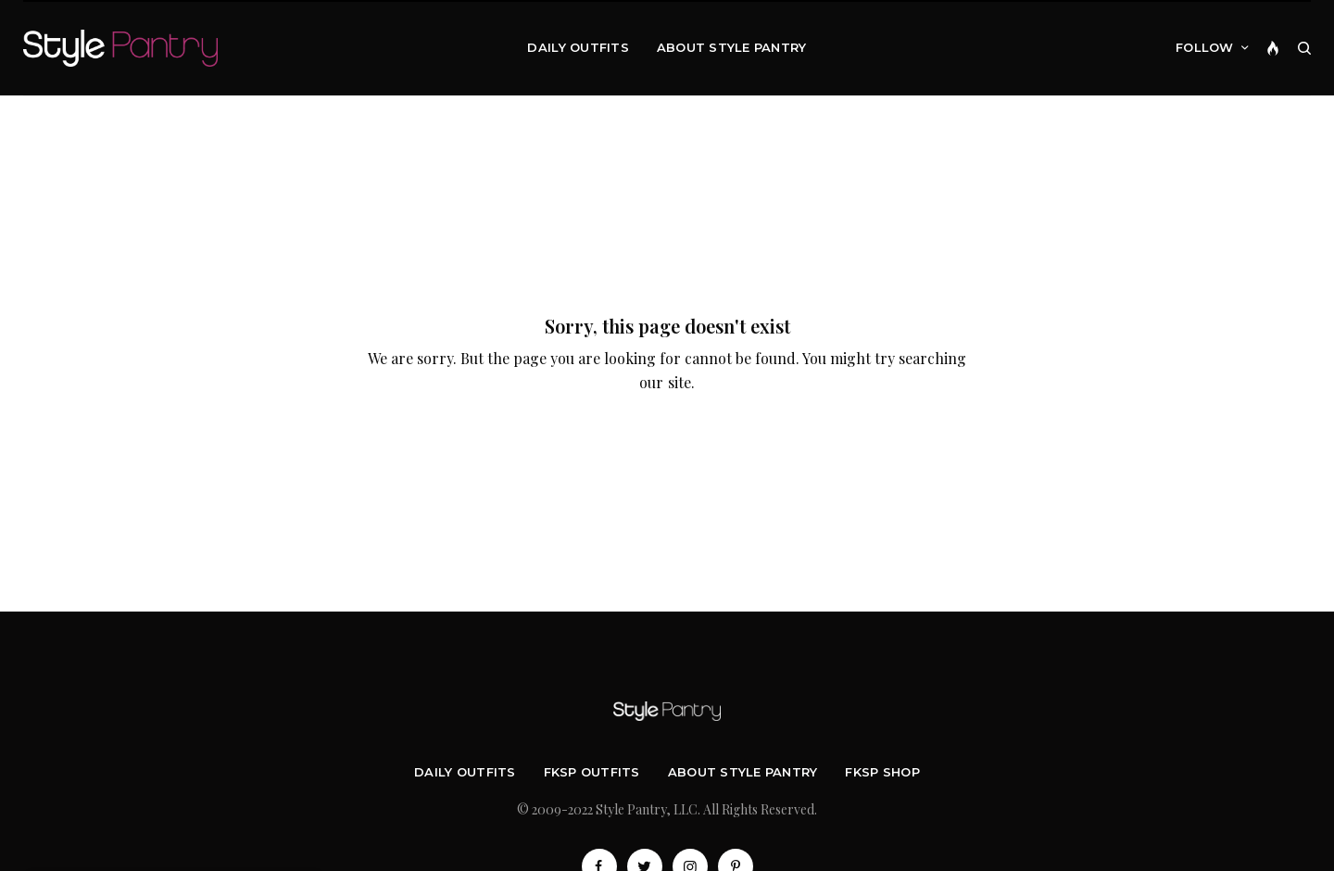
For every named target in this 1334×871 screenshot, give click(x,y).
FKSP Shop (882, 771)
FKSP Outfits (592, 771)
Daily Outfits (464, 771)
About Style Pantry (743, 771)
